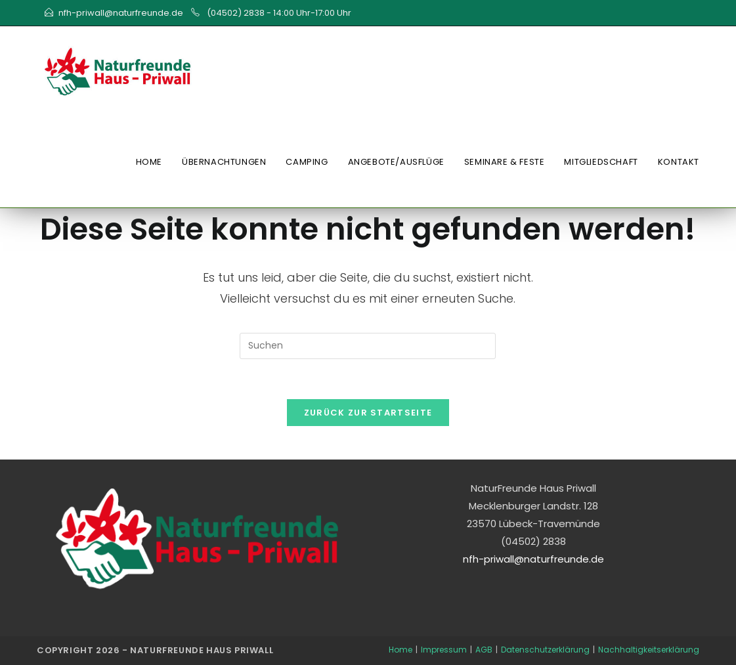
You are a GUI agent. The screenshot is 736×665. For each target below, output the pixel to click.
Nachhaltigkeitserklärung (648, 649)
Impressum (444, 649)
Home (400, 649)
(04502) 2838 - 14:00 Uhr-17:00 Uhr (278, 13)
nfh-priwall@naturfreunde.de (120, 13)
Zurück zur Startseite (368, 412)
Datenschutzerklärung (545, 649)
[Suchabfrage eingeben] (368, 346)
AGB (483, 649)
